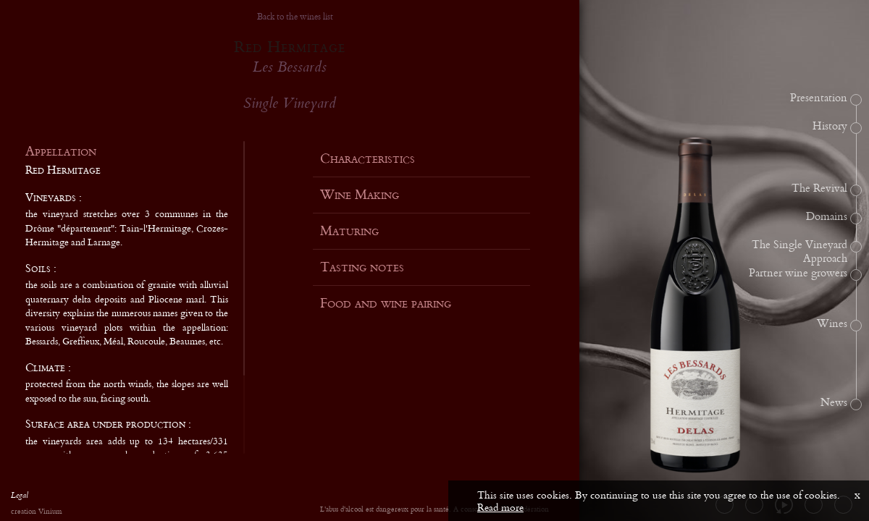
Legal (19, 497)
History (830, 126)
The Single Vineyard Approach (799, 252)
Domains (826, 217)
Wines (832, 324)
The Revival (819, 189)
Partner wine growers (798, 273)
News (833, 403)
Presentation (818, 98)
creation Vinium (36, 512)
